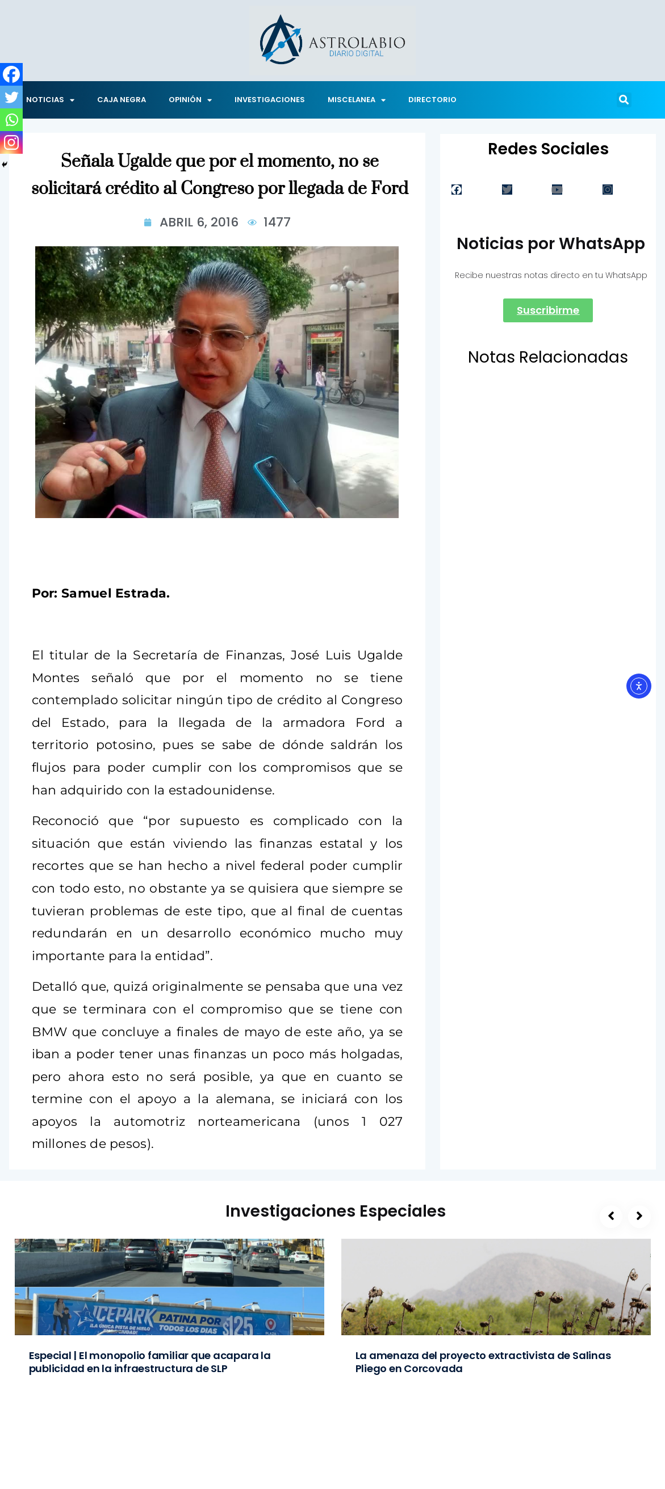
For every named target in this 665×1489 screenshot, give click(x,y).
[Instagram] (11, 142)
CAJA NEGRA (121, 99)
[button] (624, 99)
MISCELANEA (357, 100)
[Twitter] (11, 97)
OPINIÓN (190, 100)
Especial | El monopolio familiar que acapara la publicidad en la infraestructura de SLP (150, 1362)
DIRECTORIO (432, 99)
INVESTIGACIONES (270, 99)
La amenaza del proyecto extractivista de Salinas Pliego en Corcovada (483, 1362)
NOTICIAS (50, 100)
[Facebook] (11, 74)
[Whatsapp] (11, 119)
